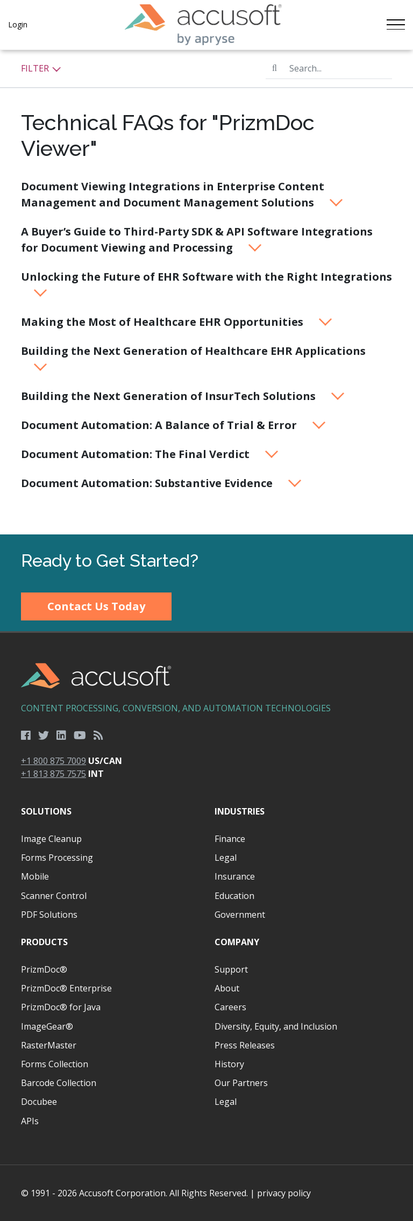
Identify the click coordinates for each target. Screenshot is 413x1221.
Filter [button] (41, 68)
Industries (240, 811)
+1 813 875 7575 (53, 774)
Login (17, 24)
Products (44, 942)
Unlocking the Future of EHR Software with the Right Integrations (206, 283)
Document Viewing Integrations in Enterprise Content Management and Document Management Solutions (182, 194)
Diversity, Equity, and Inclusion (276, 1026)
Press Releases (245, 1045)
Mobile (35, 876)
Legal (226, 857)
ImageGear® (47, 1026)
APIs (30, 1121)
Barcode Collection (58, 1083)
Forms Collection (54, 1064)
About (227, 988)
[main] (206, 292)
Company (237, 942)
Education (234, 896)
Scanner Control (54, 896)
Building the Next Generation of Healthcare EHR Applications (193, 358)
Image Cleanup (51, 839)
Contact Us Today (96, 606)
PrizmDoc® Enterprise (66, 988)
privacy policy (284, 1193)
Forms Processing (57, 857)
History (229, 1064)
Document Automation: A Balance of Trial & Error (173, 425)
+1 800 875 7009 (53, 761)
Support (231, 969)
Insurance (235, 876)
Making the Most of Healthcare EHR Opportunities (177, 322)
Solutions (46, 811)
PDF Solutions (49, 914)
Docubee (39, 1102)
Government (240, 914)
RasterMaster (48, 1045)
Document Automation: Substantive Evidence (161, 483)
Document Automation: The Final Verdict (150, 454)
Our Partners (241, 1083)
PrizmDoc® (44, 969)
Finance (230, 839)
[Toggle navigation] (395, 24)
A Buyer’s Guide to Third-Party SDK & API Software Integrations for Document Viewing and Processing (197, 239)
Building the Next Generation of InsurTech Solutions (183, 396)
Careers (230, 1007)
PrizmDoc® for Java (61, 1007)
